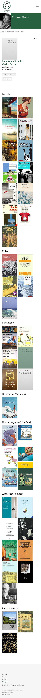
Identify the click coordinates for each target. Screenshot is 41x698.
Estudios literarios (10, 75)
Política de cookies (6, 694)
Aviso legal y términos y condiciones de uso (12, 690)
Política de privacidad (7, 692)
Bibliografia (10, 31)
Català (4, 677)
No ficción (8, 79)
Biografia (3, 31)
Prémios (17, 31)
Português (5, 682)
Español (4, 674)
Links (22, 31)
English (4, 679)
